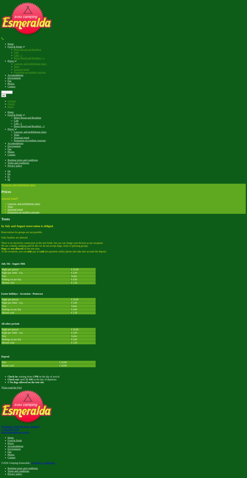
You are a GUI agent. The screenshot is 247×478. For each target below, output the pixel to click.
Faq (9, 81)
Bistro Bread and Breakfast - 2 (29, 58)
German (12, 101)
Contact (11, 86)
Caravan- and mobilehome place (30, 63)
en (4, 95)
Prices (12, 61)
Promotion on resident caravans (30, 72)
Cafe (16, 52)
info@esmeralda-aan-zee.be (15, 432)
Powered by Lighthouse (43, 463)
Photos (11, 83)
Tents (16, 66)
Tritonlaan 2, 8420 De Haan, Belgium (20, 426)
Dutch (11, 106)
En (9, 174)
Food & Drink (16, 46)
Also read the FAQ (11, 387)
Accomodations (15, 75)
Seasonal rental (21, 69)
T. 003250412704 (10, 429)
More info (7, 92)
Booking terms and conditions (23, 160)
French (11, 104)
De (9, 171)
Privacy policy (15, 165)
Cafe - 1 (18, 55)
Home (11, 44)
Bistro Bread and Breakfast (27, 49)
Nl (9, 179)
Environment (14, 78)
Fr (9, 176)
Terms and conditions (18, 163)
